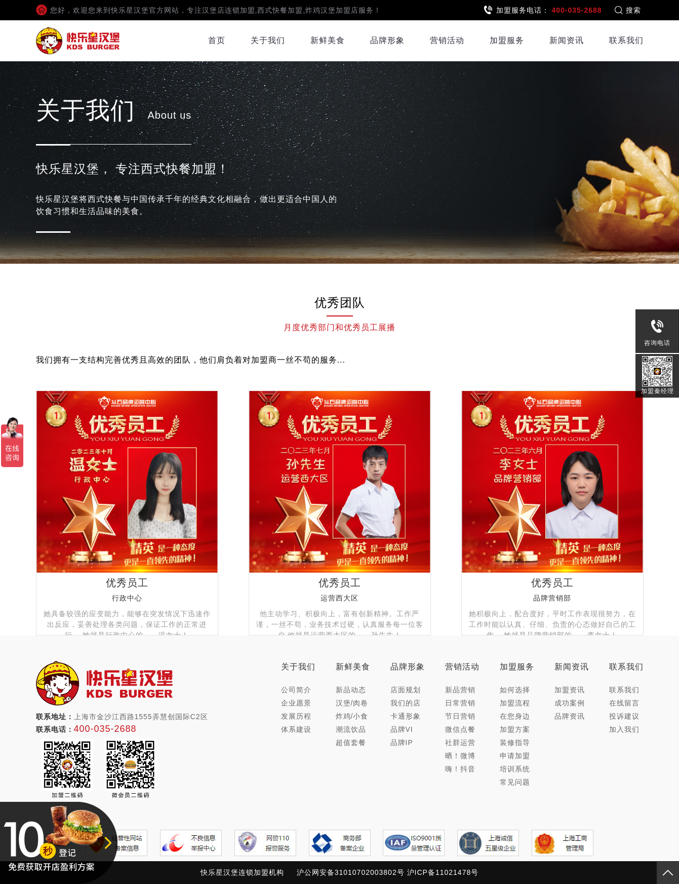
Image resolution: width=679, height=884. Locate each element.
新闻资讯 (566, 40)
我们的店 (405, 703)
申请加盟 (515, 756)
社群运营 (460, 742)
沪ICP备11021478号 (443, 872)
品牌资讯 (569, 716)
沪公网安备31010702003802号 (351, 872)
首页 (216, 40)
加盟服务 (507, 40)
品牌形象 (387, 40)
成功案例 (569, 703)
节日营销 (460, 716)
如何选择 (515, 690)
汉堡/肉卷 (352, 703)
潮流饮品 (351, 729)
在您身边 (515, 716)
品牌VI (401, 729)
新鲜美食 (327, 40)
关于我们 (268, 40)
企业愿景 (296, 703)
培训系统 (515, 769)
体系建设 (296, 729)
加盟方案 (515, 729)
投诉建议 (624, 716)
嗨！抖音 (460, 769)
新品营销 (460, 690)
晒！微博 (460, 756)
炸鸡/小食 (352, 716)
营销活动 (447, 40)
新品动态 (351, 690)
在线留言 (624, 703)
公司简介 (296, 690)
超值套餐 (351, 742)
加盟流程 (515, 703)
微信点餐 (460, 729)
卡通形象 (405, 716)
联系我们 (626, 40)
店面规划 (405, 690)
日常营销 (460, 703)
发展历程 (296, 716)
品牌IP (401, 742)
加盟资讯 (569, 690)
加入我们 (624, 729)
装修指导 (515, 742)
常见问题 (515, 782)
